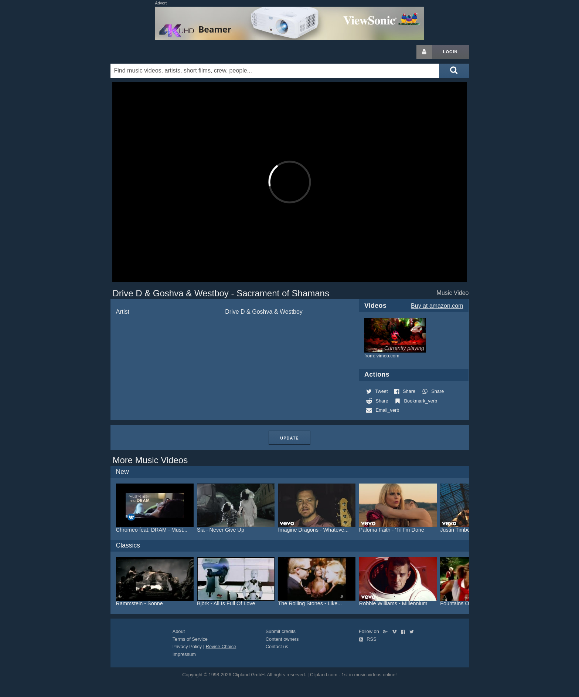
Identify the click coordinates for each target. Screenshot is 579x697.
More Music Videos (150, 460)
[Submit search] (454, 71)
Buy (437, 306)
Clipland (149, 52)
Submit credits (281, 631)
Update (289, 438)
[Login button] (424, 52)
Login (450, 52)
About (179, 631)
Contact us (277, 646)
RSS (368, 639)
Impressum (184, 654)
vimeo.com (388, 355)
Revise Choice (221, 646)
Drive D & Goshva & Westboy (264, 312)
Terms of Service (190, 639)
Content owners (282, 639)
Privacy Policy (187, 646)
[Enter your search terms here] (274, 71)
